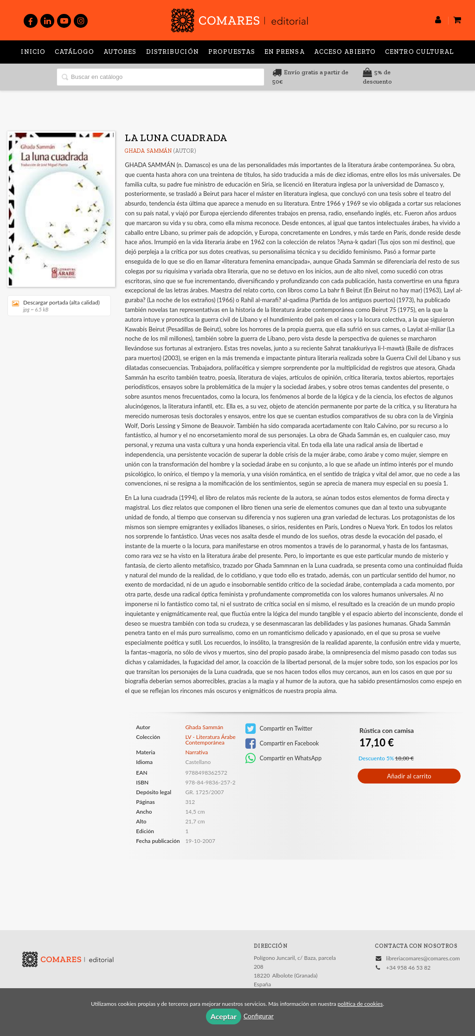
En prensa (284, 52)
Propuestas (231, 52)
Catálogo (74, 52)
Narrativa (196, 752)
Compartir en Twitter (279, 729)
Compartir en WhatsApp (283, 758)
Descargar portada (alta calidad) (56, 305)
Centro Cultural (419, 52)
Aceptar (224, 1016)
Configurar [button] (259, 1016)
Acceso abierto (345, 52)
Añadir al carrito (409, 776)
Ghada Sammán (148, 151)
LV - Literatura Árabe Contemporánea (210, 739)
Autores (120, 52)
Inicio (33, 52)
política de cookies (360, 1003)
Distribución (172, 52)
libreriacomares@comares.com (423, 958)
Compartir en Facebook (282, 744)
